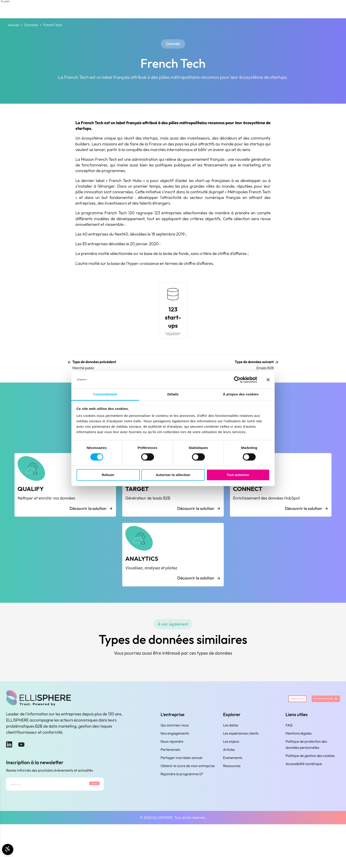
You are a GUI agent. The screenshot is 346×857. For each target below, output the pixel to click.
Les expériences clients (241, 761)
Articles (229, 777)
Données (31, 25)
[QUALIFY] (65, 497)
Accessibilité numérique (303, 791)
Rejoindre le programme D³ (182, 801)
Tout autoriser (238, 475)
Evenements (232, 785)
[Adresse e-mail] (39, 814)
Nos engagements (175, 761)
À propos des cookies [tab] (241, 394)
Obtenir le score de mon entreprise (188, 793)
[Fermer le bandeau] (268, 379)
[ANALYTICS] (173, 577)
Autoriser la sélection (173, 475)
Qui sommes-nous (175, 752)
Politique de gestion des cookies (309, 783)
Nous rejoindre (172, 769)
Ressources (232, 793)
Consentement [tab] (105, 394)
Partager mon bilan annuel (181, 785)
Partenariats (170, 777)
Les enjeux (231, 769)
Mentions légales (298, 761)
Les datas (230, 752)
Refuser (108, 475)
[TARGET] (173, 497)
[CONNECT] (280, 497)
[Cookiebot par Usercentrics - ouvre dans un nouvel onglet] (237, 379)
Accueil (13, 25)
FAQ (288, 752)
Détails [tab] (173, 394)
